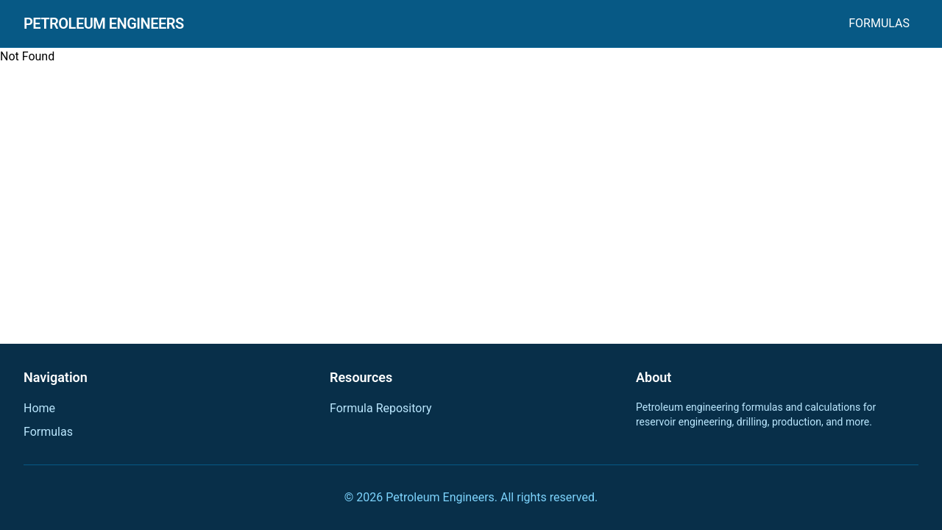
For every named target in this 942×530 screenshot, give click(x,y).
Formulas (879, 23)
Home (39, 408)
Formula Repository (381, 408)
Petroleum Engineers (104, 23)
